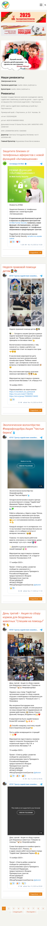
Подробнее (36, 252)
